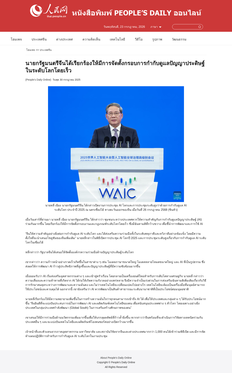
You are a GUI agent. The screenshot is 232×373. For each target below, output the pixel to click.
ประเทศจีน (39, 39)
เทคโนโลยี (117, 39)
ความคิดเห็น (91, 39)
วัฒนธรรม (179, 39)
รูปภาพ (157, 39)
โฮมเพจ (16, 39)
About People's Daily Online (116, 357)
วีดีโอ (139, 39)
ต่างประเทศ (64, 39)
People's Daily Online (38, 79)
